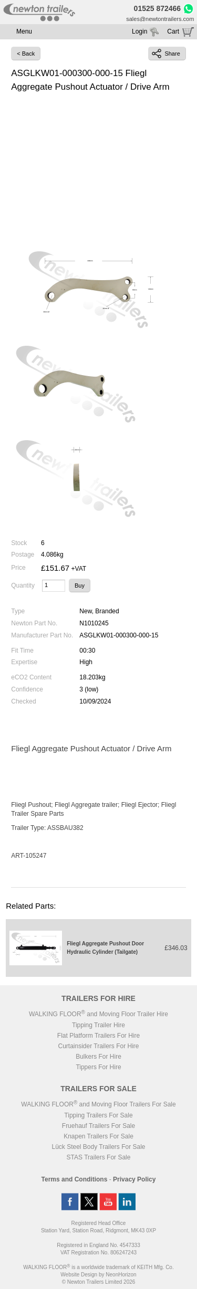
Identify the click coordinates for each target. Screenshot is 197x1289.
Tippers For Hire (98, 1067)
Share (166, 53)
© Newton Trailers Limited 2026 (99, 1282)
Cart (173, 31)
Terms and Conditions (75, 1179)
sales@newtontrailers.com (160, 19)
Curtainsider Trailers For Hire (98, 1046)
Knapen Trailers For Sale (98, 1136)
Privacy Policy (134, 1179)
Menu (24, 31)
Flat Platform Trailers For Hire (98, 1035)
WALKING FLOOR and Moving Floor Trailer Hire (98, 1014)
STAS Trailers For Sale (99, 1157)
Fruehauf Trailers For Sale (98, 1126)
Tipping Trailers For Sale (98, 1115)
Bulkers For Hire (98, 1056)
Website (78, 1274)
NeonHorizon (121, 1274)
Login (139, 31)
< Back (26, 53)
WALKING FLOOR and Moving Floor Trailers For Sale (98, 1104)
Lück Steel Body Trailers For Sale (98, 1146)
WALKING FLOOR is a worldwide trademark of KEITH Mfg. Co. (98, 1267)
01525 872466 (157, 8)
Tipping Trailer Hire (98, 1025)
